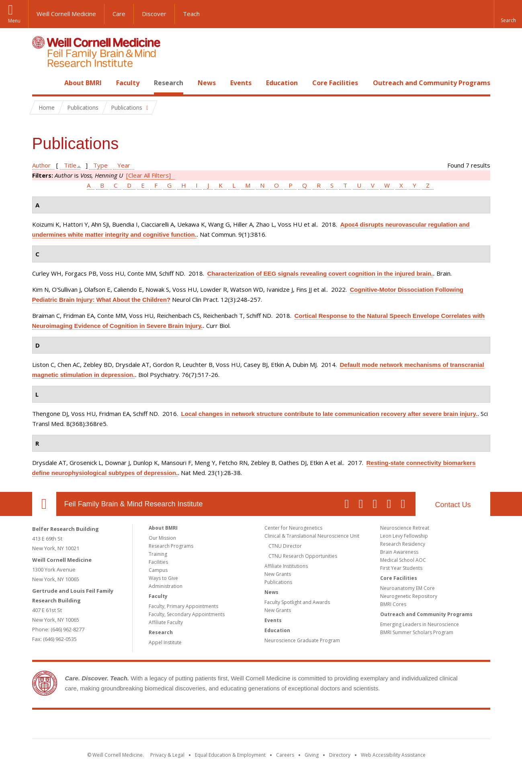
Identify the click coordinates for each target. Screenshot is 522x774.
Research (168, 82)
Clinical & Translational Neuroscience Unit (311, 535)
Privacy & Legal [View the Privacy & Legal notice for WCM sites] (167, 754)
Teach (191, 14)
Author (41, 165)
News (207, 82)
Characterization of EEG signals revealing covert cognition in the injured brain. (320, 273)
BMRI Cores (393, 604)
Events (241, 82)
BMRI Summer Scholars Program (416, 632)
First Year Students (401, 568)
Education (282, 82)
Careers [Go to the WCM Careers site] (285, 754)
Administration (165, 586)
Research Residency (402, 544)
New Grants (277, 574)
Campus (158, 570)
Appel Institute (165, 642)
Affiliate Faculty (166, 622)
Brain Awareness (399, 552)
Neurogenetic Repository (408, 596)
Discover (154, 14)
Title (70, 165)
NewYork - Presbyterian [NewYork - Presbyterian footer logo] (328, 726)
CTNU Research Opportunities (302, 556)
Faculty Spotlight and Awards (297, 602)
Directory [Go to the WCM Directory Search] (339, 754)
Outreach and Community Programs (431, 82)
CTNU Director (285, 546)
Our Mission (162, 537)
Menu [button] (14, 20)
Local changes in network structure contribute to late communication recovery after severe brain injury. (329, 413)
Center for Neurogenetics (293, 527)
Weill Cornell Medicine (66, 14)
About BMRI (83, 82)
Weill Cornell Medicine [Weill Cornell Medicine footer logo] (202, 726)
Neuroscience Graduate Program (302, 640)
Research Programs (171, 546)
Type (100, 165)
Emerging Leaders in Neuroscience (419, 624)
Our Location (44, 504)
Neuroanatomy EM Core (407, 588)
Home (41, 83)
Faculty (127, 82)
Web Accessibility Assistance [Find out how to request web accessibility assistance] (393, 754)
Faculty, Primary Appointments (183, 606)
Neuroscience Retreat (404, 527)
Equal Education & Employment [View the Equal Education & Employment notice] (230, 754)
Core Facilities (335, 82)
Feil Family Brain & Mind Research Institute (133, 504)
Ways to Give (163, 578)
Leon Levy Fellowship (404, 535)
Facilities (158, 562)
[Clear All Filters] (148, 175)
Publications (278, 582)
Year (123, 165)
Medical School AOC (403, 560)
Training (158, 554)
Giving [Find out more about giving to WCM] (312, 754)
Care (119, 14)
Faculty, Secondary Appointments (187, 614)
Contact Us (453, 505)
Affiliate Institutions (286, 566)
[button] (508, 14)
